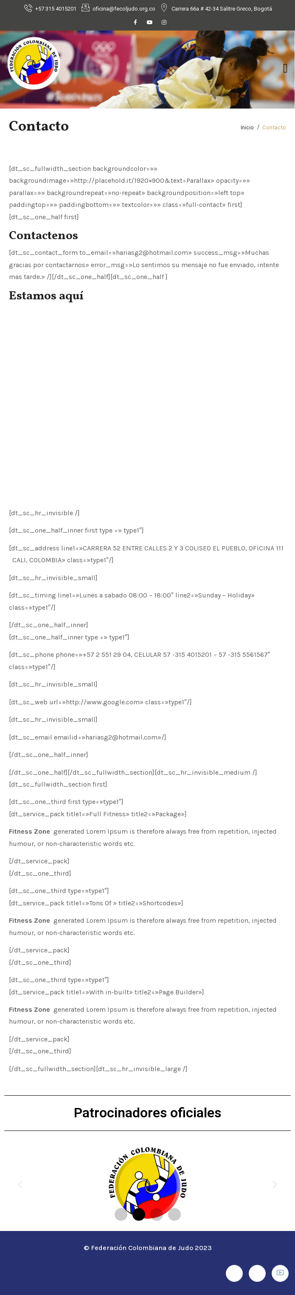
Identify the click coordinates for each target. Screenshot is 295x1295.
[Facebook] (135, 22)
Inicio (247, 127)
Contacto (274, 127)
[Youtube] (149, 22)
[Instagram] (164, 22)
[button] (20, 1184)
